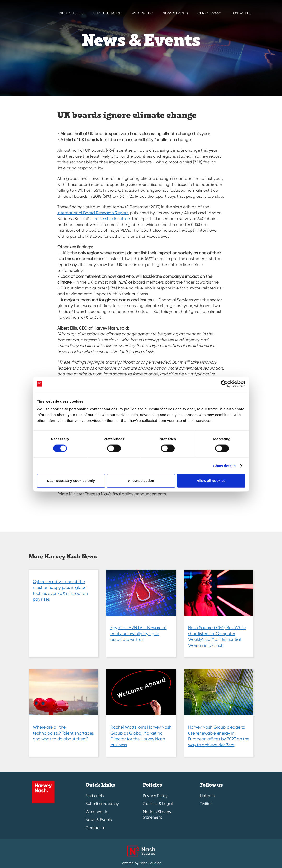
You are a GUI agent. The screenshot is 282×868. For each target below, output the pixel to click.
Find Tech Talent (107, 13)
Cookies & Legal (158, 803)
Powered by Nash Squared (141, 863)
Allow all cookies (211, 480)
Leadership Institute (111, 218)
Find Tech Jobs (70, 13)
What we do (142, 13)
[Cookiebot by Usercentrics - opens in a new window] (224, 384)
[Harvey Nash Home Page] (28, 7)
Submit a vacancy (102, 803)
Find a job (95, 795)
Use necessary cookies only (71, 480)
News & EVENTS (175, 13)
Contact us (241, 13)
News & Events (99, 819)
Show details (224, 466)
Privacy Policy (155, 795)
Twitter (206, 803)
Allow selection (141, 480)
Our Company (209, 13)
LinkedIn (207, 795)
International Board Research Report (92, 212)
